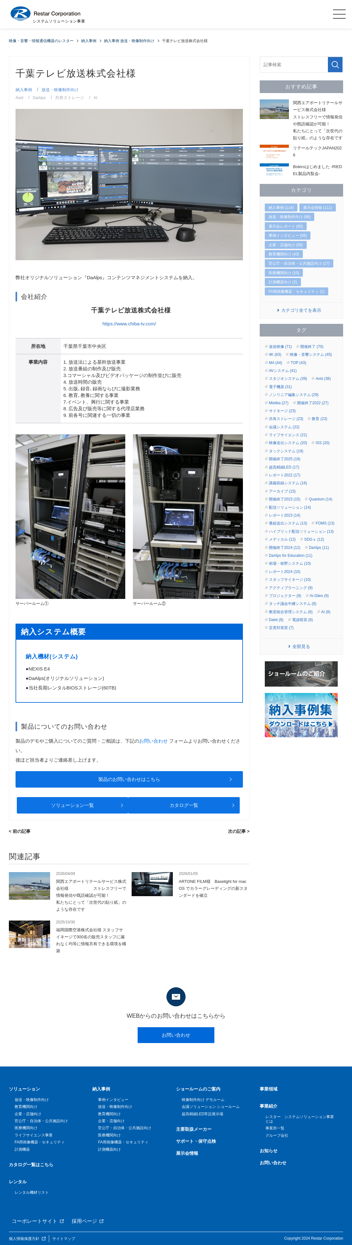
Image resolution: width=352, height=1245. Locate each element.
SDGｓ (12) (314, 539)
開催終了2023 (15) (284, 499)
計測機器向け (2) (283, 282)
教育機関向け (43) (284, 254)
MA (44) (275, 363)
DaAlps (39, 97)
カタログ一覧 (184, 805)
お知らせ (268, 1150)
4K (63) (275, 354)
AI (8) (325, 612)
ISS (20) (322, 443)
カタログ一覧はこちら (31, 1164)
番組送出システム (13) (288, 523)
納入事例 (24, 89)
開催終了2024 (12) (284, 547)
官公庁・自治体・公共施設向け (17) (299, 263)
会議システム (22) (284, 427)
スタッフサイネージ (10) (290, 579)
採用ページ (84, 1221)
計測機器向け (109, 1149)
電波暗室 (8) (302, 620)
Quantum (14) (320, 499)
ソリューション (24, 1088)
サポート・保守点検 (196, 1141)
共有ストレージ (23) (286, 419)
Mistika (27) (279, 403)
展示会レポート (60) (286, 226)
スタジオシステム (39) (288, 378)
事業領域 (268, 1088)
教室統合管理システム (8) (291, 612)
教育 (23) (319, 419)
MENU (339, 14)
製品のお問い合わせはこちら (129, 779)
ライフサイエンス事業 (34, 1135)
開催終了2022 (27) (313, 403)
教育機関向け (26, 1106)
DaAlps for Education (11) (290, 555)
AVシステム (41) (283, 370)
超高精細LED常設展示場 (202, 1114)
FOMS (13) (325, 523)
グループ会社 (276, 1135)
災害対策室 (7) (281, 628)
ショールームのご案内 (198, 1088)
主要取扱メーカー (194, 1129)
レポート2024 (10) (284, 571)
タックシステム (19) (286, 451)
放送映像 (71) (280, 346)
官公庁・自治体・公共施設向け (41, 1121)
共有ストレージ (70, 97)
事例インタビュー (113, 1099)
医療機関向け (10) (284, 273)
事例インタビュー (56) (288, 235)
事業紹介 (268, 1106)
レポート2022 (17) (284, 475)
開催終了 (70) (311, 346)
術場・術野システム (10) (290, 563)
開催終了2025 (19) (284, 459)
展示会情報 (187, 1153)
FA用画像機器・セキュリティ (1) (297, 291)
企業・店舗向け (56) (286, 245)
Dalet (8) (276, 620)
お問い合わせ (153, 741)
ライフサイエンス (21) (288, 435)
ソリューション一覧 (72, 805)
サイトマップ (63, 1238)
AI (96, 97)
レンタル (18, 1181)
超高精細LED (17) (284, 467)
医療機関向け (26, 1128)
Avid (19, 97)
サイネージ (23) (282, 411)
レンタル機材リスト (32, 1192)
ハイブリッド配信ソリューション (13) (301, 531)
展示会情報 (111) (317, 207)
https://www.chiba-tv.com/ (129, 323)
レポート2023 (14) (284, 515)
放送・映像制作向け (60, 89)
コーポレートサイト (34, 1221)
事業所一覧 (274, 1128)
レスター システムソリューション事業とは (299, 1119)
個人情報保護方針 (24, 1238)
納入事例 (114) (281, 207)
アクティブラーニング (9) (291, 588)
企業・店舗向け (28, 1114)
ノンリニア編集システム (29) (294, 395)
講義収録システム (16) (288, 483)
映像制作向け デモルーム (203, 1099)
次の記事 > (239, 831)
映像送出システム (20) (288, 443)
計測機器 (22, 1149)
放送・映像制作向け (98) (290, 217)
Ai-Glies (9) (319, 596)
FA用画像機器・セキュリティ (40, 1142)
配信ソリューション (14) (290, 507)
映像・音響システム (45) (311, 354)
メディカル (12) (282, 539)
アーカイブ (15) (282, 491)
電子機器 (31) (280, 387)
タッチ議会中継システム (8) (292, 603)
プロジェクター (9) (285, 596)
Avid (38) (323, 378)
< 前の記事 (19, 831)
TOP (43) (298, 363)
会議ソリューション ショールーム (211, 1106)
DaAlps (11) (319, 547)
